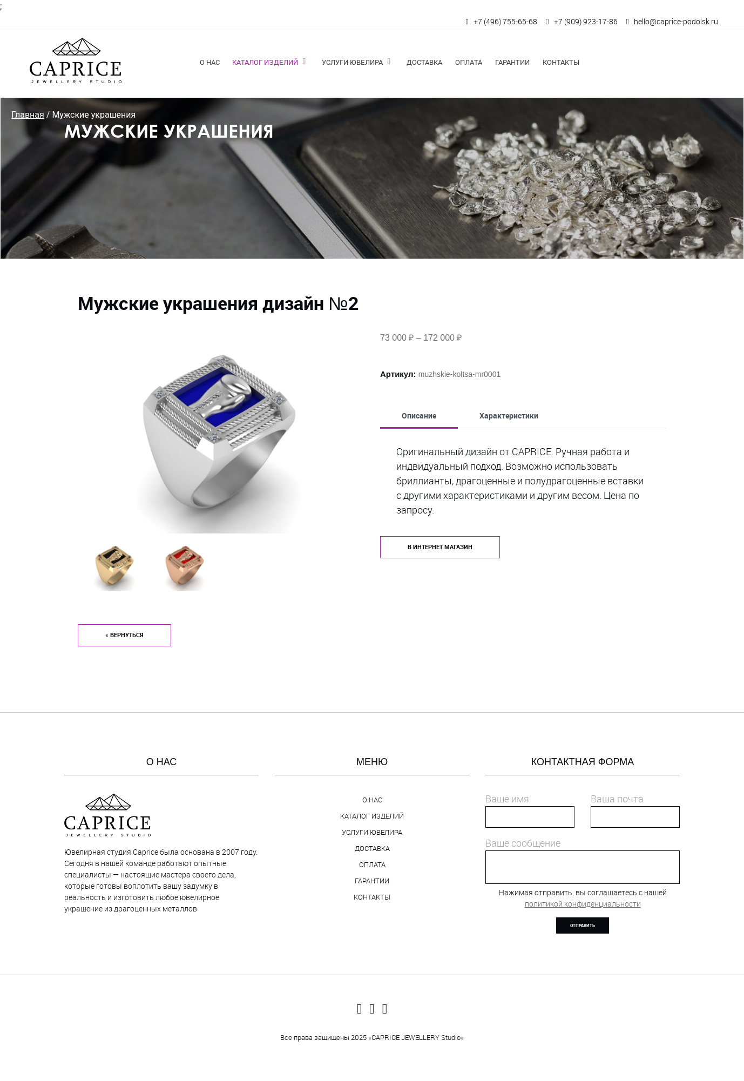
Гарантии (512, 62)
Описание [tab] (419, 415)
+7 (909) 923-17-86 (586, 21)
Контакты (561, 62)
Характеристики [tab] (508, 415)
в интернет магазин (440, 547)
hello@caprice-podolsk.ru (676, 21)
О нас (210, 62)
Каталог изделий (265, 62)
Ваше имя (507, 798)
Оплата (468, 62)
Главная (27, 115)
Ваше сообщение (522, 842)
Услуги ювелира (352, 62)
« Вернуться (124, 635)
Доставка (424, 62)
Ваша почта (617, 798)
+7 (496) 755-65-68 (505, 21)
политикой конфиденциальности (583, 903)
